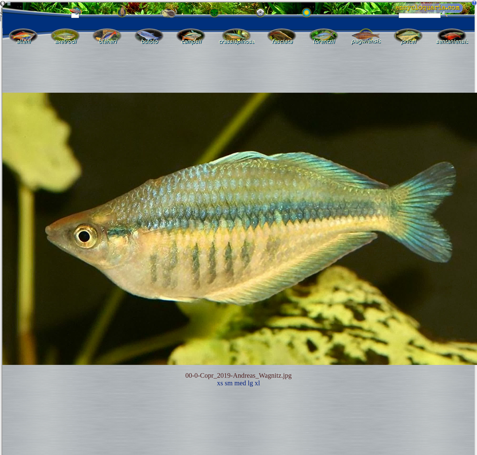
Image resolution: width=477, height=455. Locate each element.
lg (250, 383)
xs (220, 383)
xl (257, 383)
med (240, 383)
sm (229, 383)
